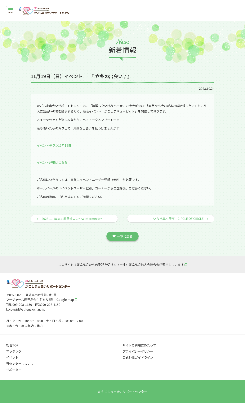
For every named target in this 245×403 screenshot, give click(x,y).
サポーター (13, 369)
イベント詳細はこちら (52, 162)
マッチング (13, 351)
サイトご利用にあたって (139, 345)
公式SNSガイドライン (137, 357)
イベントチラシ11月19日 (54, 145)
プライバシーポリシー (137, 351)
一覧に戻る (124, 236)
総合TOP (12, 345)
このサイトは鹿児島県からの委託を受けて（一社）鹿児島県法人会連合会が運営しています (121, 264)
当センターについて (20, 363)
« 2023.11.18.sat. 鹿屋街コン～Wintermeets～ (70, 218)
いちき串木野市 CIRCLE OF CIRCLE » (180, 218)
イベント (12, 357)
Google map (65, 299)
